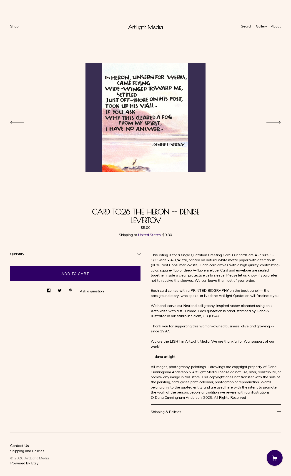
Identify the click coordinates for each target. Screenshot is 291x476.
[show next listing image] (269, 121)
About (276, 26)
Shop (14, 26)
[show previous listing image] (21, 121)
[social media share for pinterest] (71, 289)
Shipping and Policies (27, 451)
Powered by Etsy (24, 463)
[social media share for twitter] (60, 289)
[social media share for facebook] (48, 289)
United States (149, 234)
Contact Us (19, 445)
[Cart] (275, 458)
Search (246, 26)
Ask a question (92, 291)
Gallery (261, 26)
